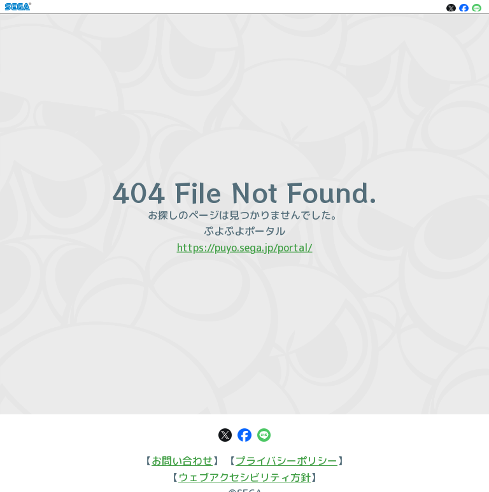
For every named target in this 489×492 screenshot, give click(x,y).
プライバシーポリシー (286, 461)
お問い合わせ (182, 461)
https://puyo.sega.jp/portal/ (245, 247)
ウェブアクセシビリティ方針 (244, 477)
